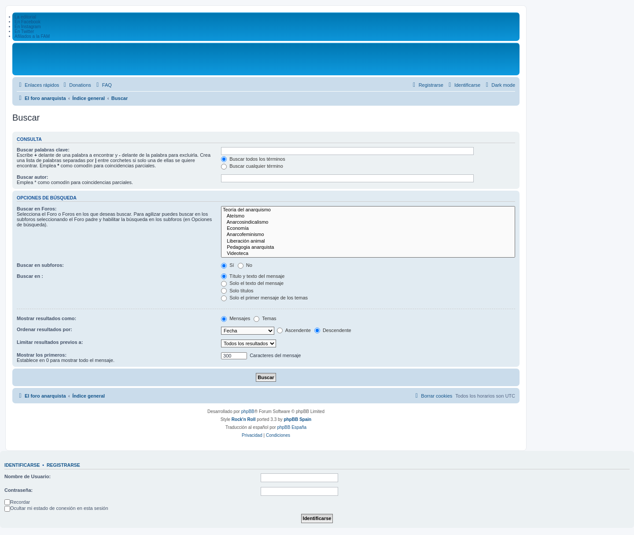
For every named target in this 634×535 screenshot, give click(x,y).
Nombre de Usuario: (27, 476)
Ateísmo (368, 216)
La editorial (25, 17)
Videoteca (368, 254)
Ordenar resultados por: (44, 329)
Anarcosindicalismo (368, 222)
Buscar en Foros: (36, 208)
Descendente (332, 330)
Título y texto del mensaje (252, 276)
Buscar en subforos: (40, 265)
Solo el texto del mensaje (252, 283)
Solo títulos (237, 290)
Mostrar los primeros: (41, 355)
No (245, 265)
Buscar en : (30, 276)
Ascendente (294, 330)
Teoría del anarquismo (368, 210)
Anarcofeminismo (368, 235)
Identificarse (22, 465)
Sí (227, 265)
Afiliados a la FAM (32, 36)
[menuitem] (76, 85)
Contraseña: (18, 490)
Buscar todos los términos (253, 159)
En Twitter (24, 31)
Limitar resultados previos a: (50, 342)
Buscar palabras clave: (43, 149)
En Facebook (28, 21)
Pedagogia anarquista (368, 247)
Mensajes (235, 318)
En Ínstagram (28, 26)
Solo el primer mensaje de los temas (264, 297)
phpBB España (291, 427)
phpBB (247, 411)
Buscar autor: (32, 177)
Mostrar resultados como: (46, 318)
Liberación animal (368, 241)
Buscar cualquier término (252, 166)
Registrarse (63, 465)
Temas (265, 318)
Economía (368, 228)
